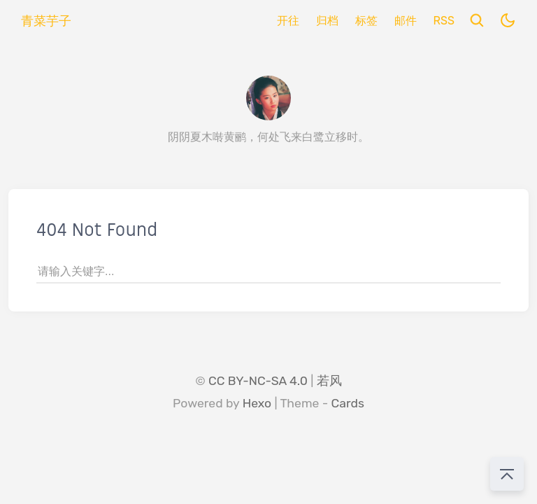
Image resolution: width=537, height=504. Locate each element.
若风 (329, 381)
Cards (347, 403)
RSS (444, 20)
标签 (366, 20)
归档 (327, 20)
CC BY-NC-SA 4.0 (258, 381)
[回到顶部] (507, 474)
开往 (288, 20)
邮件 (405, 20)
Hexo (257, 403)
